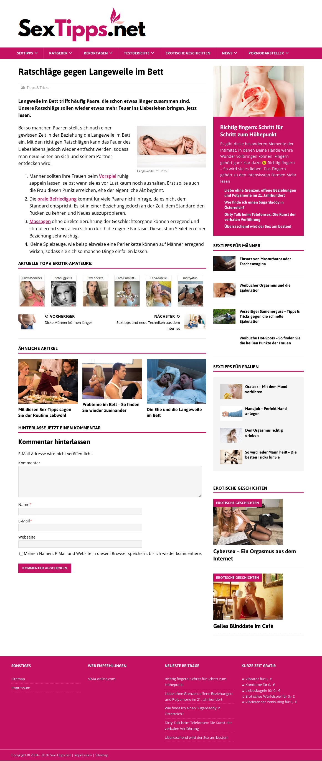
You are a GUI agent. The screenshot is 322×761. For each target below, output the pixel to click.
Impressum (20, 687)
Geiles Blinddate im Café (243, 626)
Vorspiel (107, 176)
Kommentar (29, 463)
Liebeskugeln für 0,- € (262, 690)
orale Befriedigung (57, 199)
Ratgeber (60, 53)
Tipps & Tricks (38, 87)
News (238, 53)
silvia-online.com (101, 679)
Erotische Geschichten (197, 53)
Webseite (27, 537)
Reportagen (99, 53)
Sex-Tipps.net (60, 755)
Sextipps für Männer (236, 246)
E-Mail (24, 521)
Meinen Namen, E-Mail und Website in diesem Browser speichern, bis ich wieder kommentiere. (113, 553)
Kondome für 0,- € (260, 684)
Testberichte (142, 53)
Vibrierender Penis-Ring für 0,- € (271, 702)
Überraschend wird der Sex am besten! (257, 226)
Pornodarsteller (279, 53)
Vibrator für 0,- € (258, 679)
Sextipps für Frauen (236, 366)
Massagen (40, 222)
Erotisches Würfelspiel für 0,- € (270, 696)
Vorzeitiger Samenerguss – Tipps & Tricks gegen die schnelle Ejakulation (270, 316)
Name (23, 505)
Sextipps (26, 53)
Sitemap (18, 679)
